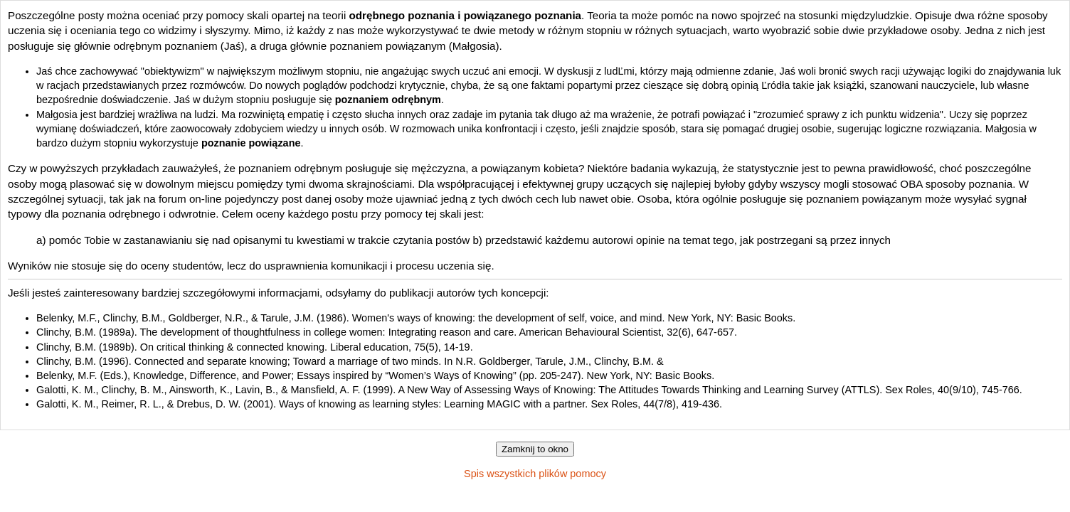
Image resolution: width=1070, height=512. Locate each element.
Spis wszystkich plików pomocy (535, 473)
